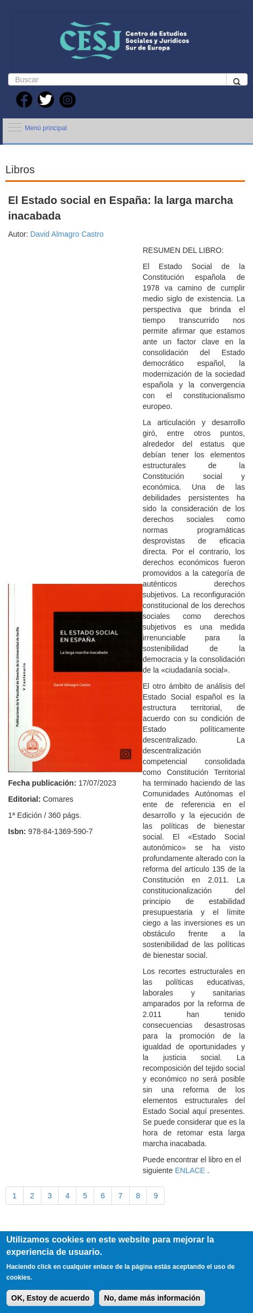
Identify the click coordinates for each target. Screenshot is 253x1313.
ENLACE (189, 1170)
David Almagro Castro (65, 234)
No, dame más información (152, 1305)
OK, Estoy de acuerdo (50, 1305)
